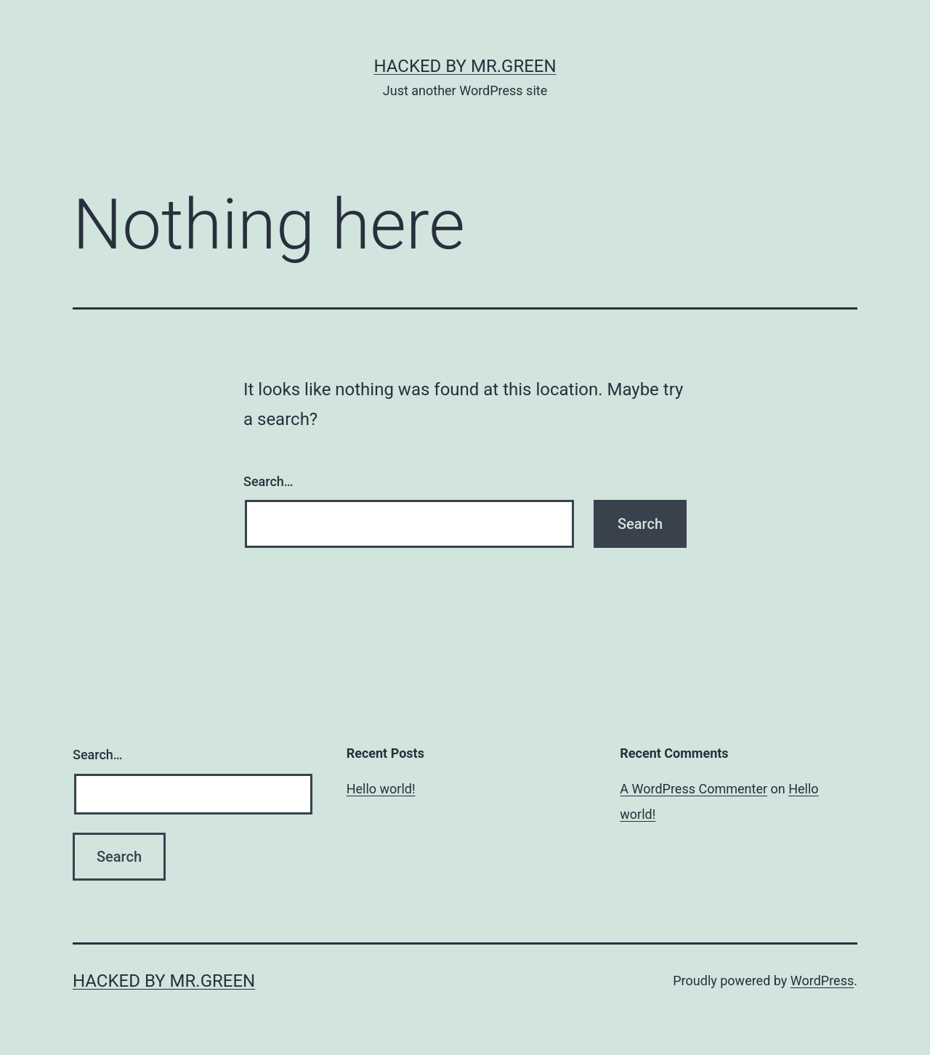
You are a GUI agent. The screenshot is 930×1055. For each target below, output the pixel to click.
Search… (268, 481)
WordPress (822, 980)
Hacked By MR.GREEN (464, 66)
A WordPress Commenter (693, 788)
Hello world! (381, 788)
